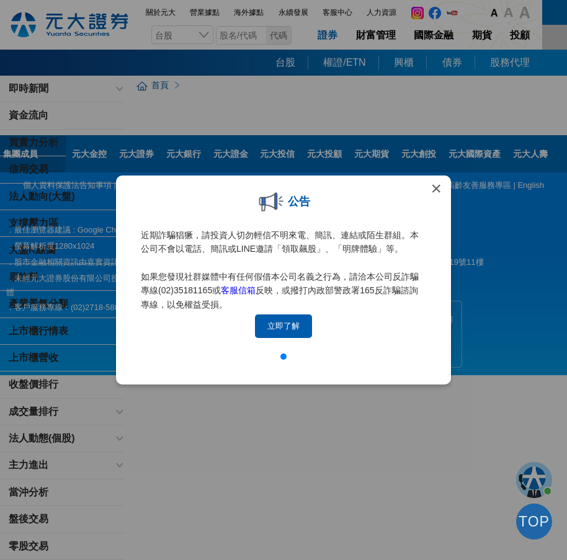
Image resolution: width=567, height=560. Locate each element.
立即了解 (283, 326)
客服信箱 (238, 290)
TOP (534, 521)
